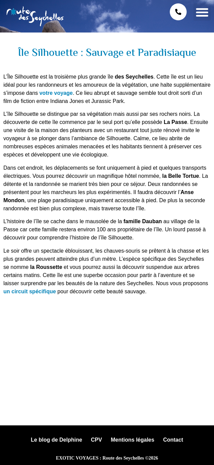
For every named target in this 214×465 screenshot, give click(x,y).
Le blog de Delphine (56, 440)
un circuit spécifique (29, 291)
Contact (173, 440)
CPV (96, 440)
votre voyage (56, 93)
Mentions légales (132, 440)
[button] (202, 12)
